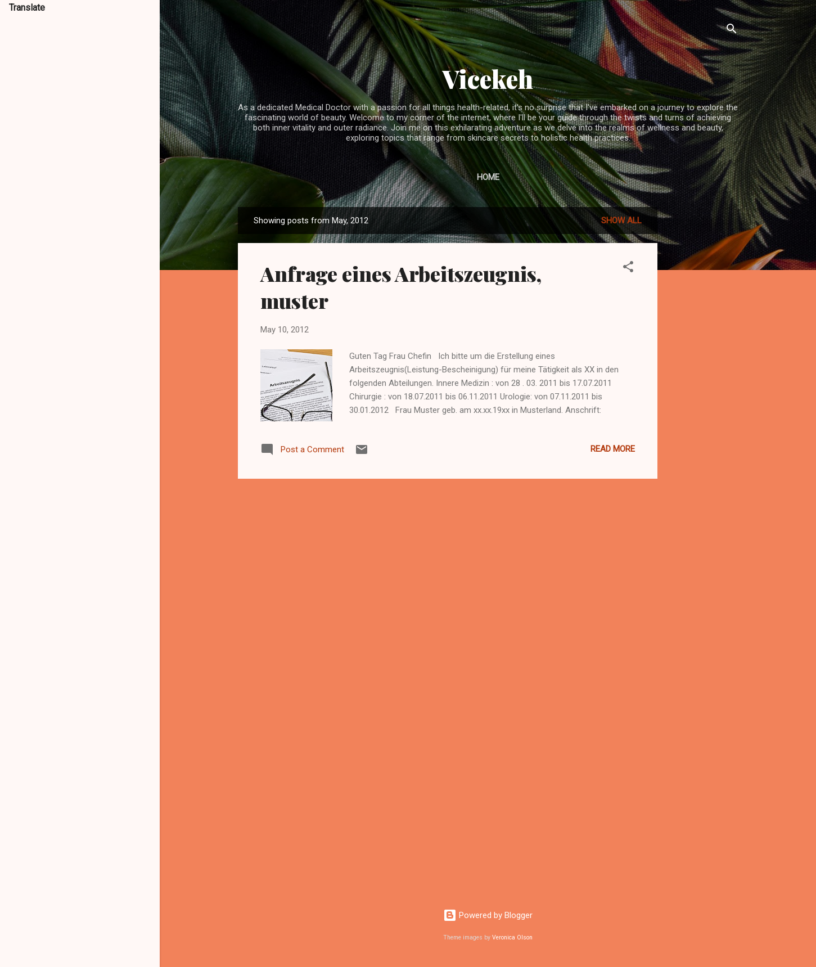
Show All (621, 220)
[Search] (731, 31)
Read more (612, 449)
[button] (628, 268)
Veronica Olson (512, 937)
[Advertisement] (702, 376)
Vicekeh (488, 78)
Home (488, 177)
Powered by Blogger (488, 915)
